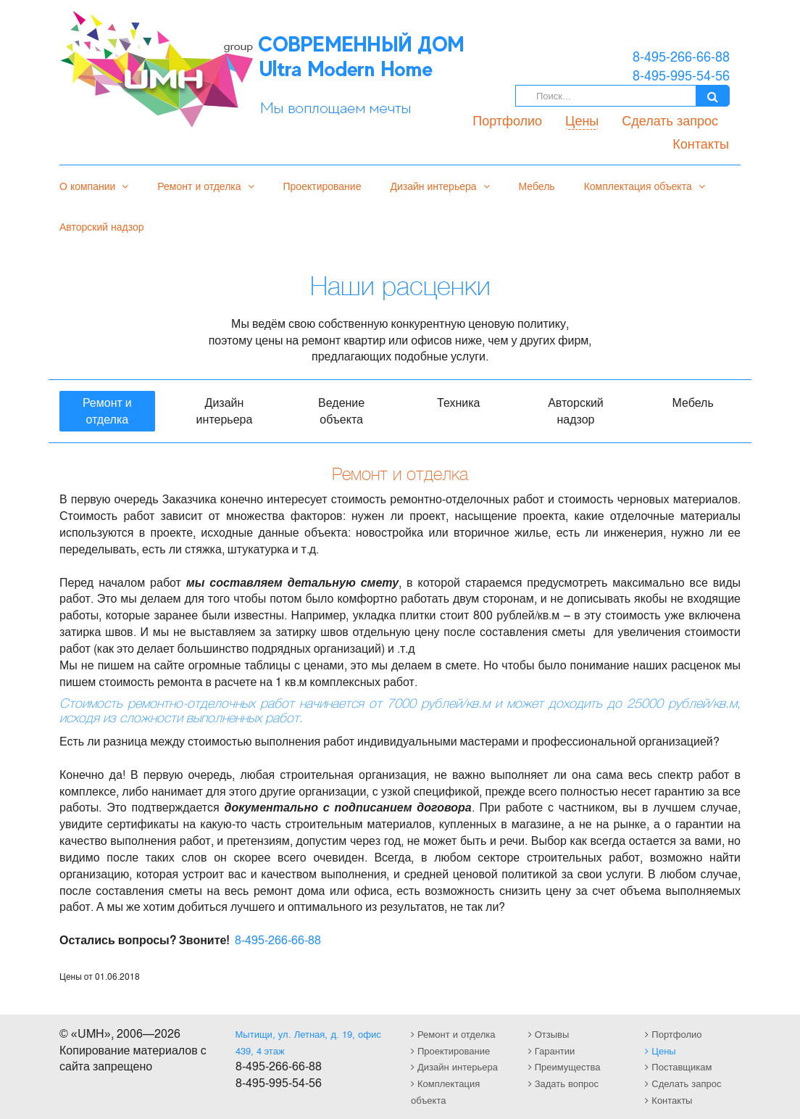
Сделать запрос (670, 119)
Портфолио (507, 119)
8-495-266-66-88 (278, 939)
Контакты (700, 142)
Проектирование (322, 185)
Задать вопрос (563, 1083)
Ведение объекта (341, 410)
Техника (458, 402)
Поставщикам (678, 1066)
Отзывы (549, 1034)
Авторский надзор (101, 226)
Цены (582, 119)
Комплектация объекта (644, 185)
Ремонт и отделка (205, 185)
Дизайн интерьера (439, 185)
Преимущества (564, 1066)
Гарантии (551, 1050)
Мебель (537, 185)
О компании (93, 185)
